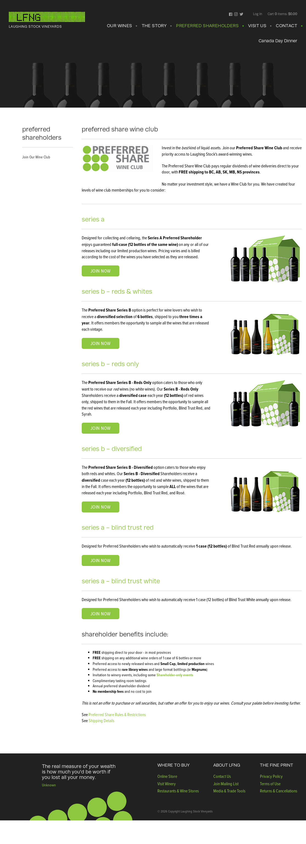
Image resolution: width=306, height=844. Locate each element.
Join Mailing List (226, 784)
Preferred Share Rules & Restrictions (117, 714)
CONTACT (286, 25)
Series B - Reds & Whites (117, 291)
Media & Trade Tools (229, 791)
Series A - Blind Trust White (121, 581)
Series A (93, 219)
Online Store (167, 776)
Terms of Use (270, 784)
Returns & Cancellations (278, 791)
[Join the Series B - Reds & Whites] (101, 343)
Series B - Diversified (112, 448)
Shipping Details (101, 720)
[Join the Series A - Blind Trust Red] (101, 560)
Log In (257, 14)
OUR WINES (119, 25)
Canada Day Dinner (278, 40)
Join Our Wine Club (36, 156)
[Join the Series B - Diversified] (101, 506)
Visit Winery (166, 784)
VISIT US (257, 25)
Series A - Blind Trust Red (118, 527)
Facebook (231, 14)
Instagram (236, 14)
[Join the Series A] (101, 270)
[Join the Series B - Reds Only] (101, 428)
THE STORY (154, 25)
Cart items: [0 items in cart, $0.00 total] (282, 14)
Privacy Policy (271, 776)
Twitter (241, 14)
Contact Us (222, 776)
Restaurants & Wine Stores (178, 791)
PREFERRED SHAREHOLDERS (207, 25)
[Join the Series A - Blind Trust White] (101, 613)
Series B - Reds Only (110, 364)
